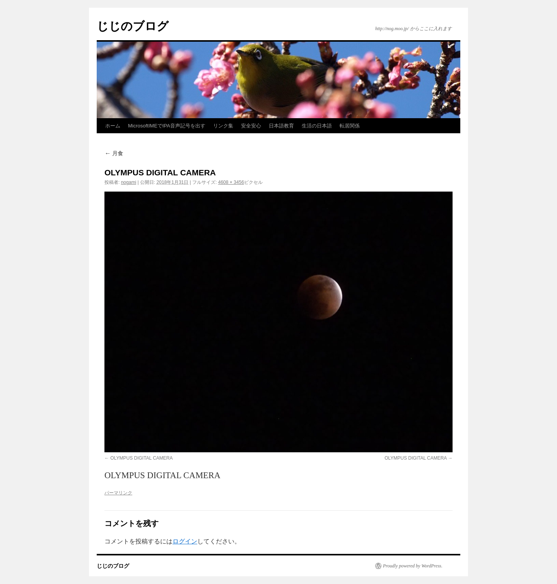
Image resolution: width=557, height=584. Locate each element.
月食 (113, 153)
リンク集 (223, 126)
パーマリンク (118, 493)
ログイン (185, 541)
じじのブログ (133, 26)
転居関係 (350, 126)
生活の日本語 (317, 126)
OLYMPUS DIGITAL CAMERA (141, 458)
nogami (128, 182)
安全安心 (251, 126)
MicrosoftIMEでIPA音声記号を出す (166, 126)
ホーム (112, 126)
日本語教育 (281, 126)
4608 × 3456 (231, 182)
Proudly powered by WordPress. (413, 566)
